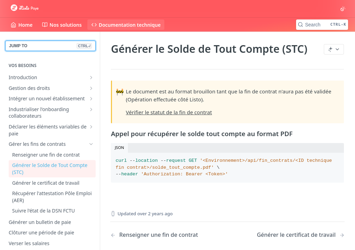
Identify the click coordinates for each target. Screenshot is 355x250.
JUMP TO (50, 46)
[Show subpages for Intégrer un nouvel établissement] (91, 98)
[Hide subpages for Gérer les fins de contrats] (91, 144)
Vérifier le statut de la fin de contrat (169, 112)
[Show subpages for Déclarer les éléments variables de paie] (91, 127)
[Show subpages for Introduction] (91, 77)
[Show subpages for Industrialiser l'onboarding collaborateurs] (91, 109)
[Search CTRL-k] (322, 24)
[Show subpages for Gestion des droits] (91, 88)
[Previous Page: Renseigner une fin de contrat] (160, 235)
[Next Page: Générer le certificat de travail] (301, 235)
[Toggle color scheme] (343, 8)
